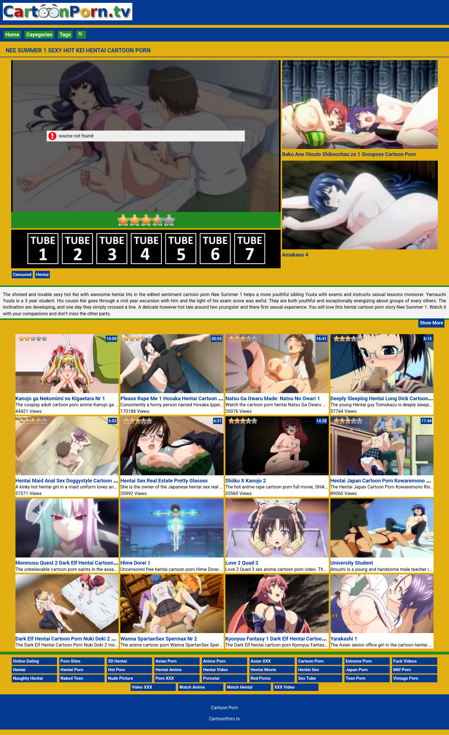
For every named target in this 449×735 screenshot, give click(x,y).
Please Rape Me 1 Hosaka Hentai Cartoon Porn (174, 398)
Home (12, 34)
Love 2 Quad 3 (241, 563)
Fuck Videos (405, 661)
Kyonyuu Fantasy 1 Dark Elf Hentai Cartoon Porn (281, 639)
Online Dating (26, 661)
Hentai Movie (263, 669)
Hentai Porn (71, 669)
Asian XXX (261, 661)
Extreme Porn (359, 661)
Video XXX (142, 687)
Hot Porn (116, 669)
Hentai (42, 274)
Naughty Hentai (28, 678)
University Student (351, 563)
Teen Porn (355, 678)
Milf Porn (402, 669)
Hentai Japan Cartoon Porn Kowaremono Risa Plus (389, 481)
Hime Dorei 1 (135, 563)
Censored (22, 274)
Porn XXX (164, 678)
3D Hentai (117, 661)
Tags (65, 34)
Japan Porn (357, 669)
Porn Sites (70, 661)
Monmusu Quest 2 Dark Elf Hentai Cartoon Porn (70, 563)
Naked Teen (71, 678)
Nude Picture (120, 678)
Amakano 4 (295, 255)
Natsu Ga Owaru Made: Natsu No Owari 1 (272, 398)
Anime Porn (214, 661)
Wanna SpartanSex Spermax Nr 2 (158, 639)
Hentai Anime (168, 669)
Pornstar (211, 678)
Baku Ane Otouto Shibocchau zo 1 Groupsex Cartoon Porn (349, 154)
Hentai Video (215, 669)
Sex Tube (307, 678)
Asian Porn (166, 661)
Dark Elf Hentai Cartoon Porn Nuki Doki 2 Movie (70, 639)
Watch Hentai (240, 687)
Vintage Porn (405, 678)
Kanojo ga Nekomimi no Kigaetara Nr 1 (60, 398)
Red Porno (261, 678)
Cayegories (39, 34)
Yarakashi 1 (343, 639)
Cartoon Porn (311, 661)
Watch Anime (192, 687)
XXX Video (284, 687)
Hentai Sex (308, 669)
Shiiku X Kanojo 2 (245, 481)
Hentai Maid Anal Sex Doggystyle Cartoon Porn (69, 481)
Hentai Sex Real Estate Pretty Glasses (164, 481)
